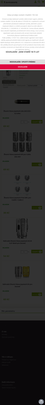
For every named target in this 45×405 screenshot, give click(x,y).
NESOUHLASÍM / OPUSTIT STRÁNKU (22, 62)
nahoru (41, 401)
